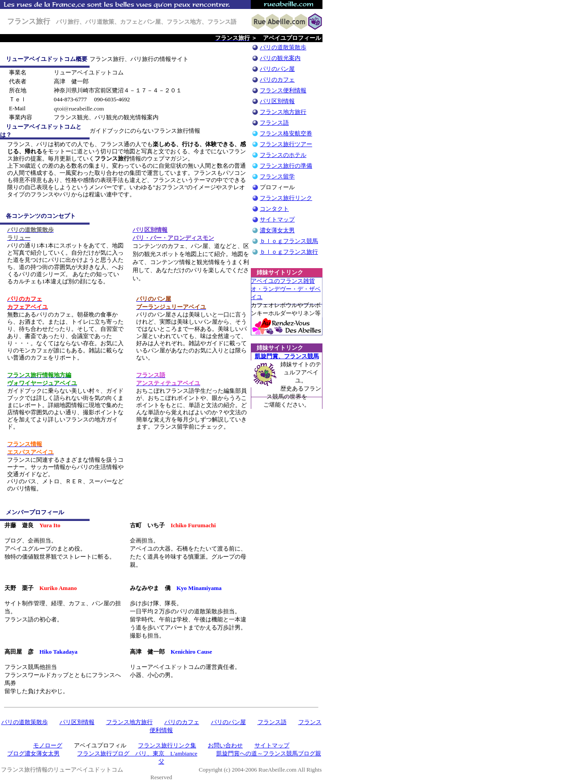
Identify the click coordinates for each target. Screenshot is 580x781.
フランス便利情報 (283, 90)
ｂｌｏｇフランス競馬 (289, 241)
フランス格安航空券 (286, 133)
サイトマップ (277, 219)
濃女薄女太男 (277, 230)
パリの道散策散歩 (283, 47)
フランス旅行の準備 (286, 165)
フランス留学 (277, 176)
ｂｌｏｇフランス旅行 (289, 251)
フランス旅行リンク (286, 198)
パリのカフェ (277, 79)
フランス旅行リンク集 (167, 745)
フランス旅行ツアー (286, 144)
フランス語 (274, 122)
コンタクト (274, 208)
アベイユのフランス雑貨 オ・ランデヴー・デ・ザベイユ (286, 289)
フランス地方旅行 (283, 111)
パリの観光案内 (280, 58)
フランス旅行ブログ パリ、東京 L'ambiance (137, 753)
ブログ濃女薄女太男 (33, 753)
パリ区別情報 (277, 101)
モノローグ (47, 745)
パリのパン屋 (277, 68)
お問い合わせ (225, 745)
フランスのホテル (283, 155)
